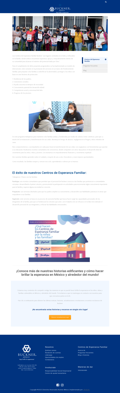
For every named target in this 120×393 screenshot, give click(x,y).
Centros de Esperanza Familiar (91, 60)
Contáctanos (49, 359)
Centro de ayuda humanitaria (55, 373)
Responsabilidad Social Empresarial (58, 371)
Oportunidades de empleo (54, 357)
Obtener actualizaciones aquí (60, 317)
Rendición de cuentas (53, 353)
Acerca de (81, 350)
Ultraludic (86, 390)
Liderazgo (48, 355)
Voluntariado (82, 370)
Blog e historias (83, 355)
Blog (84, 70)
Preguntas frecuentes (90, 66)
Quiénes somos (50, 350)
